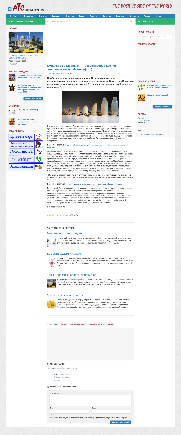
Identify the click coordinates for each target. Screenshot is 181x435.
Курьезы (63, 17)
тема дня (22, 59)
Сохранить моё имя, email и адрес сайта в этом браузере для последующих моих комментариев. (89, 419)
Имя (51, 409)
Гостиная (84, 17)
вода (56, 325)
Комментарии (56, 370)
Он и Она (95, 17)
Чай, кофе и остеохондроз (67, 234)
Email (94, 409)
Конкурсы (107, 17)
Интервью (120, 17)
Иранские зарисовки (18, 62)
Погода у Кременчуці (146, 136)
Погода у (144, 121)
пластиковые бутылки (78, 325)
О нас (141, 17)
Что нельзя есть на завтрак (67, 296)
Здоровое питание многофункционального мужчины (28, 123)
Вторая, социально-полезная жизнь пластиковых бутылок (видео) (94, 185)
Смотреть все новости (33, 100)
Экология (40, 17)
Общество (26, 17)
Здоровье (51, 17)
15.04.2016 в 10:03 (66, 376)
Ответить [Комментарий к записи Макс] (57, 381)
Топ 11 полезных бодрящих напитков (75, 276)
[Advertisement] (90, 45)
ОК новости (52, 23)
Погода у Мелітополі (163, 136)
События (13, 17)
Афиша (130, 17)
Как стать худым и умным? (67, 254)
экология (110, 325)
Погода (140, 119)
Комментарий (56, 394)
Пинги (72, 370)
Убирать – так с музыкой (157, 96)
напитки (64, 325)
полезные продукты (97, 325)
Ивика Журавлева (57, 74)
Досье (72, 17)
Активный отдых (16, 57)
